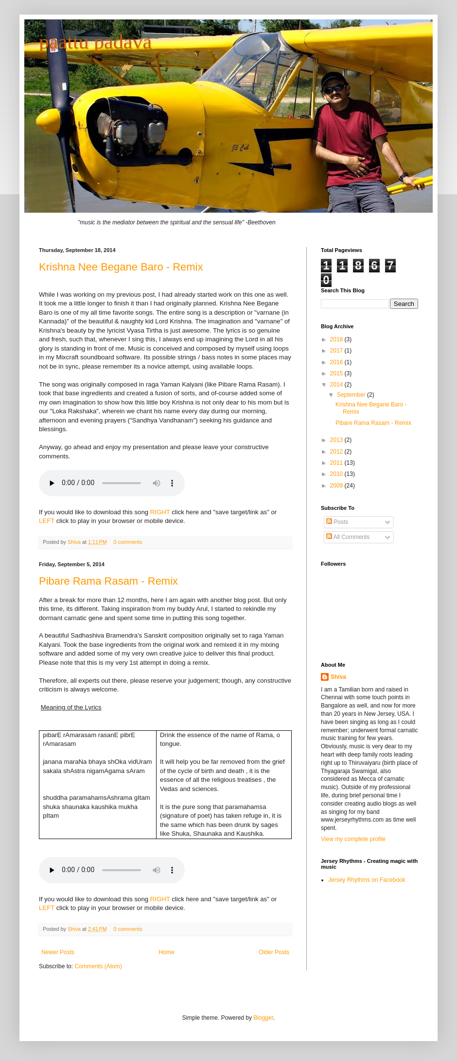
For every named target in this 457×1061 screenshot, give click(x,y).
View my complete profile (353, 839)
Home (167, 952)
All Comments (347, 537)
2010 (337, 474)
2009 (337, 485)
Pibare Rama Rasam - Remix (108, 581)
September (352, 394)
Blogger (263, 1017)
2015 (337, 373)
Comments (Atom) (98, 966)
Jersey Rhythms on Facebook (366, 879)
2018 (337, 339)
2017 (337, 350)
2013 (337, 440)
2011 (337, 462)
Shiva (75, 542)
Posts (337, 522)
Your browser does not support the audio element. (112, 870)
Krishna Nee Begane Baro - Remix (121, 267)
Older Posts (274, 952)
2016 (337, 362)
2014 (337, 384)
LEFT (46, 520)
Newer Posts (57, 952)
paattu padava (95, 42)
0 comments (128, 542)
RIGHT (160, 512)
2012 (337, 451)
